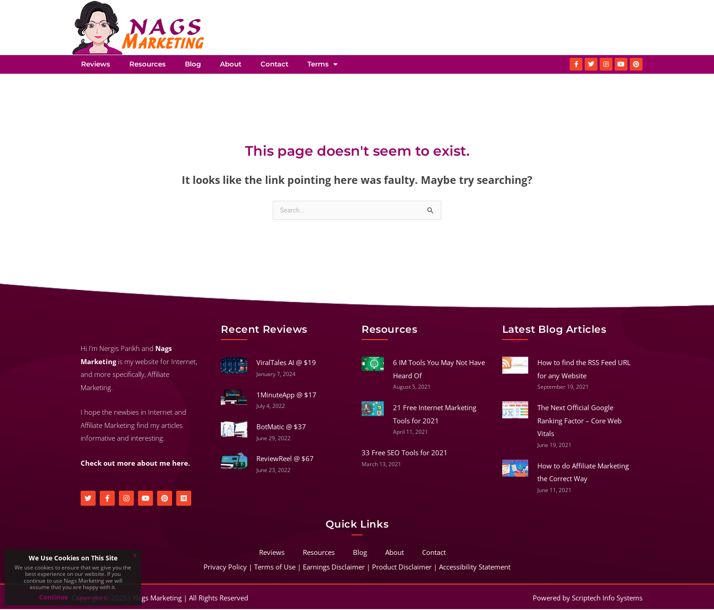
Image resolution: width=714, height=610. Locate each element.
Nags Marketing (157, 598)
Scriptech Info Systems (607, 598)
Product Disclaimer (402, 567)
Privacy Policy (225, 567)
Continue (53, 597)
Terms (322, 64)
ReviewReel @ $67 (285, 459)
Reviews (95, 64)
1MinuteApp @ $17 (286, 395)
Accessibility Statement (474, 567)
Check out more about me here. (135, 463)
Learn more (92, 597)
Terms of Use (275, 567)
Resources (147, 64)
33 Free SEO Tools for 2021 (405, 453)
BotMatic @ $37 (281, 427)
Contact (274, 64)
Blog (193, 64)
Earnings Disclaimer (334, 567)
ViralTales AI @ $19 (286, 363)
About (230, 64)
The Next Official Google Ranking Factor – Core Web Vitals (579, 421)
